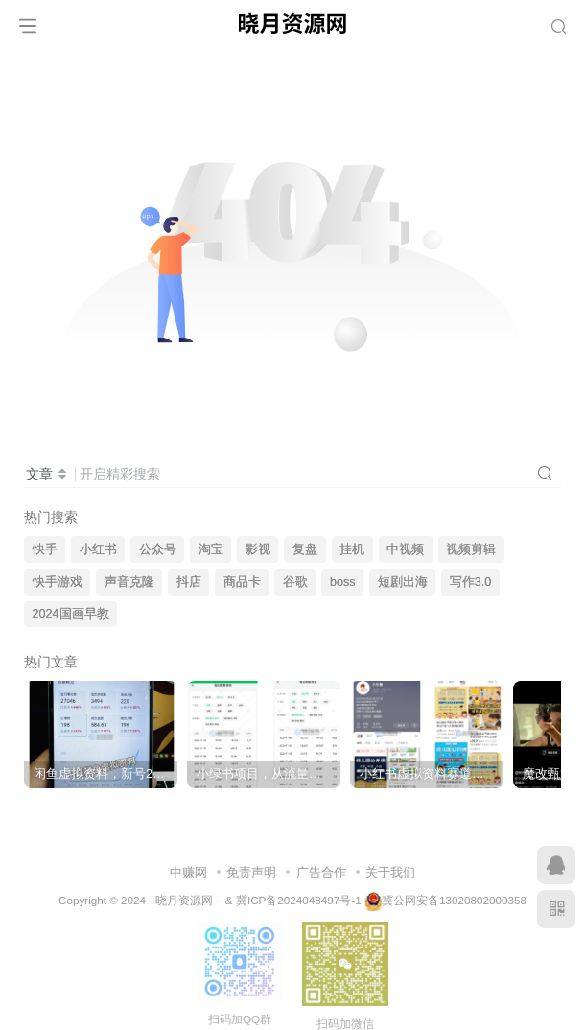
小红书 (98, 549)
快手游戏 (57, 582)
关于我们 (390, 872)
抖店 (188, 582)
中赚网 (188, 872)
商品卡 (242, 582)
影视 (258, 549)
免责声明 (251, 872)
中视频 (405, 549)
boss (343, 582)
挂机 (351, 549)
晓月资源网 (184, 900)
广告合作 (321, 872)
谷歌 (295, 582)
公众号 (157, 549)
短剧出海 (403, 582)
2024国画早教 (71, 613)
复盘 (304, 549)
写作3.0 (471, 582)
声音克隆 (129, 582)
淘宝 (211, 549)
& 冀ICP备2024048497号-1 (293, 900)
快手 (45, 549)
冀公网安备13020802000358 (454, 900)
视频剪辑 (471, 549)
